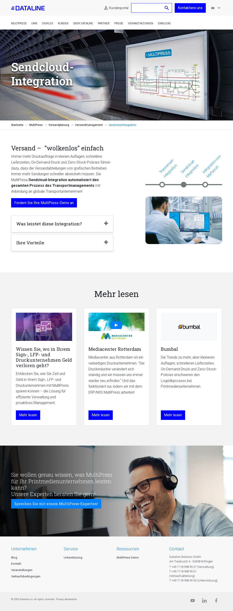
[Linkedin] (204, 601)
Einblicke (164, 23)
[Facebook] (216, 601)
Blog (14, 557)
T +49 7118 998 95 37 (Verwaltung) (191, 567)
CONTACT (176, 548)
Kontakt (16, 563)
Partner (104, 23)
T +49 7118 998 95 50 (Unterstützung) (193, 580)
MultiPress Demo (128, 557)
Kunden (63, 23)
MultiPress (19, 23)
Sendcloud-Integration (189, 168)
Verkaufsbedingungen (25, 576)
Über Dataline (83, 23)
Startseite (17, 125)
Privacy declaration (66, 599)
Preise (118, 23)
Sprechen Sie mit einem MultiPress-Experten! (56, 503)
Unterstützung (73, 557)
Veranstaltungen (140, 23)
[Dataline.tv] (193, 601)
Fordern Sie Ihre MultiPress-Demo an (44, 203)
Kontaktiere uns (190, 8)
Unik (34, 23)
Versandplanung (59, 125)
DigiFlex (47, 23)
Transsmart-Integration (168, 168)
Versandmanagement (89, 125)
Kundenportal (118, 8)
